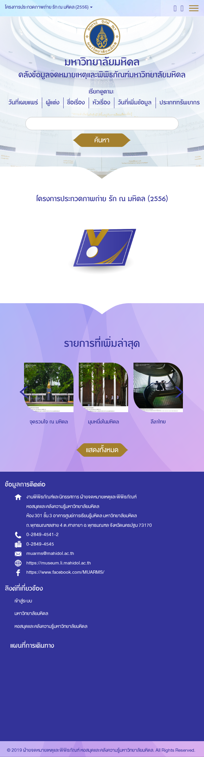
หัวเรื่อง (101, 102)
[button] (175, 8)
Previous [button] (24, 392)
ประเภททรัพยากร (180, 102)
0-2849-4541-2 (42, 534)
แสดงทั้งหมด (102, 450)
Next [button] (179, 392)
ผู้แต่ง (52, 102)
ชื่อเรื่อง (76, 102)
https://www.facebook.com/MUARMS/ (65, 572)
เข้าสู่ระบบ (23, 601)
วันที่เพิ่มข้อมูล (135, 102)
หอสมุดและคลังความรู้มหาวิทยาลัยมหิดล (51, 626)
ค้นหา (101, 140)
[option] (47, 408)
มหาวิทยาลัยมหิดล (31, 613)
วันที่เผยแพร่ (23, 102)
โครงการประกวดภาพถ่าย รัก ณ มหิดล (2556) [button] (49, 7)
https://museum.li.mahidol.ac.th (58, 563)
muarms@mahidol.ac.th (50, 553)
